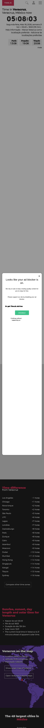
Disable (22, 313)
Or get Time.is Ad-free (14, 306)
